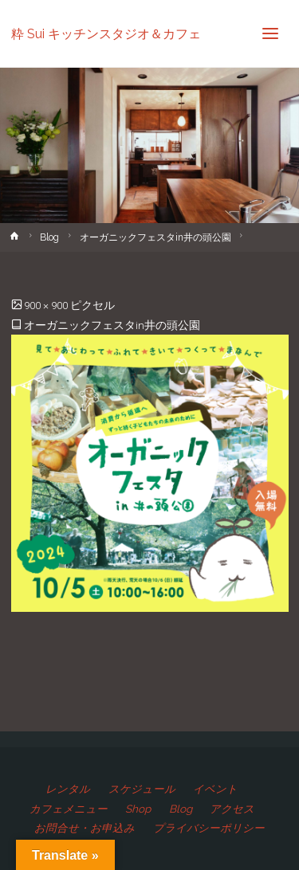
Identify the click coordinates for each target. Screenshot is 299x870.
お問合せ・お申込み (84, 827)
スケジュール (141, 788)
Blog (49, 237)
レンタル (67, 788)
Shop (138, 808)
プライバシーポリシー (209, 827)
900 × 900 (47, 305)
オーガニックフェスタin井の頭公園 (155, 237)
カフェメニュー (69, 808)
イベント (215, 788)
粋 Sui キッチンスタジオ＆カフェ (106, 33)
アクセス (232, 808)
